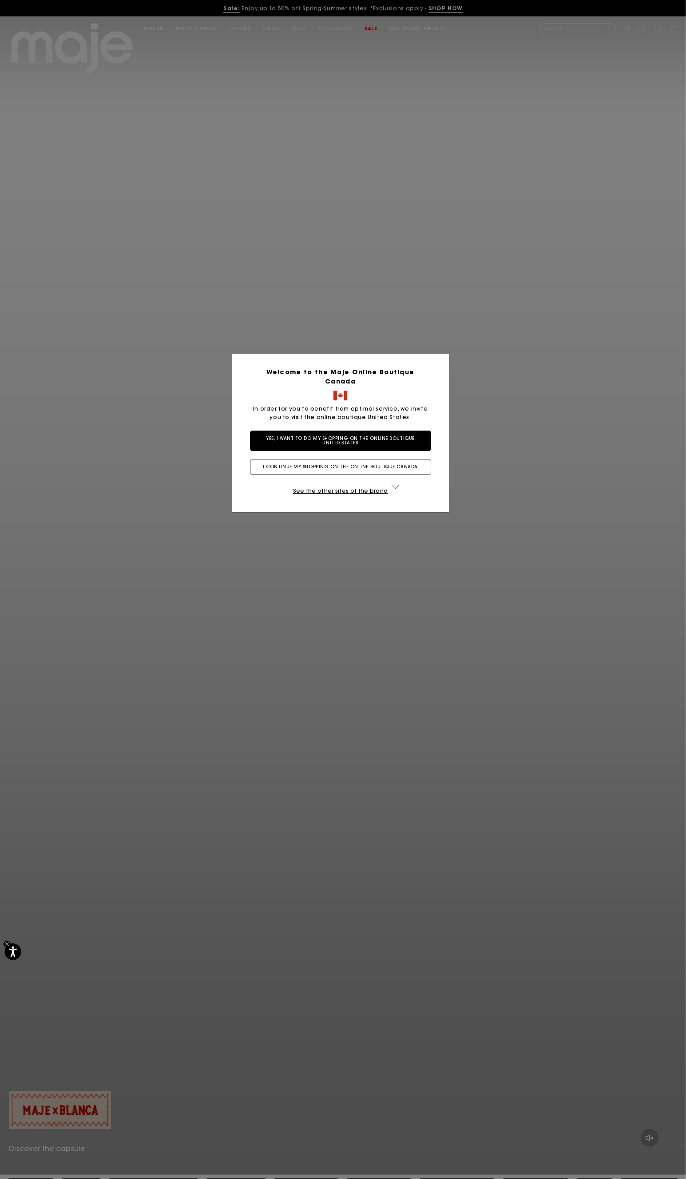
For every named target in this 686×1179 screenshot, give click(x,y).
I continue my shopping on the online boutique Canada (343, 467)
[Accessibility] (12, 951)
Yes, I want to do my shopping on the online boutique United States (343, 440)
